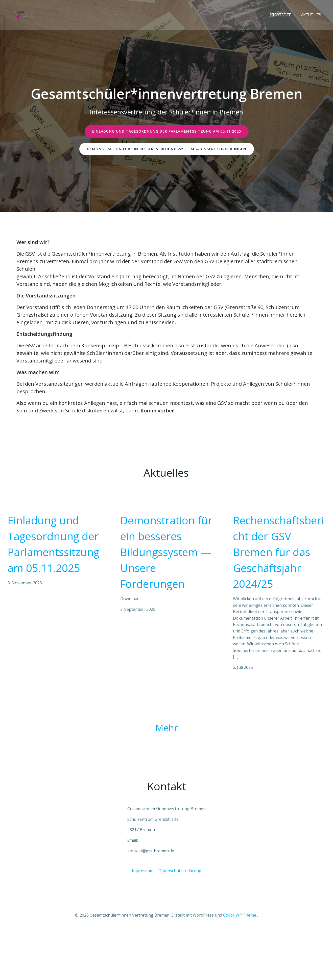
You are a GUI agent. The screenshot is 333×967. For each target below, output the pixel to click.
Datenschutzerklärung (179, 904)
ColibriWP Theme (239, 952)
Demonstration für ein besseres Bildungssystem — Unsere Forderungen (166, 570)
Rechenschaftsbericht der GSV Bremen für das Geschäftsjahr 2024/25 (278, 570)
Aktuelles (312, 14)
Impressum (142, 904)
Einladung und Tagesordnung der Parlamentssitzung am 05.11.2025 (53, 562)
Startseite (281, 14)
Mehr (166, 750)
